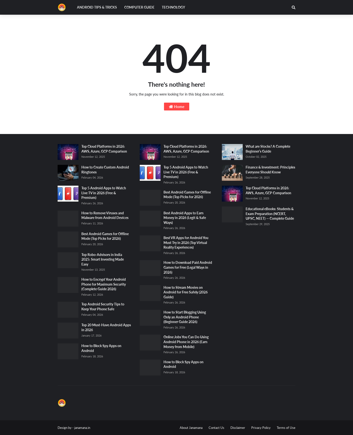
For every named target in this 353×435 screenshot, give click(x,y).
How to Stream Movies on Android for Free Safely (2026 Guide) (186, 292)
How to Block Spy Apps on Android (101, 348)
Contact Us (216, 428)
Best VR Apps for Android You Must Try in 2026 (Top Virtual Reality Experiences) (186, 242)
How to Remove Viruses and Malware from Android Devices (104, 215)
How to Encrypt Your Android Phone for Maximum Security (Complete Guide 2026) (103, 284)
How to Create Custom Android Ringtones (105, 169)
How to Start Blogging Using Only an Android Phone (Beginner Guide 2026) (185, 317)
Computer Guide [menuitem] (139, 7)
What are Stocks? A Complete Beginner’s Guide (268, 148)
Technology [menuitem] (173, 7)
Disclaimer (237, 428)
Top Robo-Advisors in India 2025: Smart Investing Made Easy (102, 259)
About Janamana (191, 428)
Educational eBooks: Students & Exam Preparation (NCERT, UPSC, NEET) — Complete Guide (270, 213)
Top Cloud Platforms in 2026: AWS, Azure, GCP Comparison (104, 148)
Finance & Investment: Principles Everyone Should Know (270, 169)
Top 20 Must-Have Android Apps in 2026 (106, 327)
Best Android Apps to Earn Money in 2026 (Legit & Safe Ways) (185, 218)
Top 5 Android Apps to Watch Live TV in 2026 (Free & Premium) (103, 193)
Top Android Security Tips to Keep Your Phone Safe (102, 306)
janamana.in (82, 428)
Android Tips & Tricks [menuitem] (97, 7)
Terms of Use (286, 428)
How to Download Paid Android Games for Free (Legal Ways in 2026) (188, 267)
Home (176, 106)
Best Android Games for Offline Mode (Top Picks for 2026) (105, 236)
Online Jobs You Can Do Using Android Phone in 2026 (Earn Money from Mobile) (186, 342)
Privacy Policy (261, 428)
